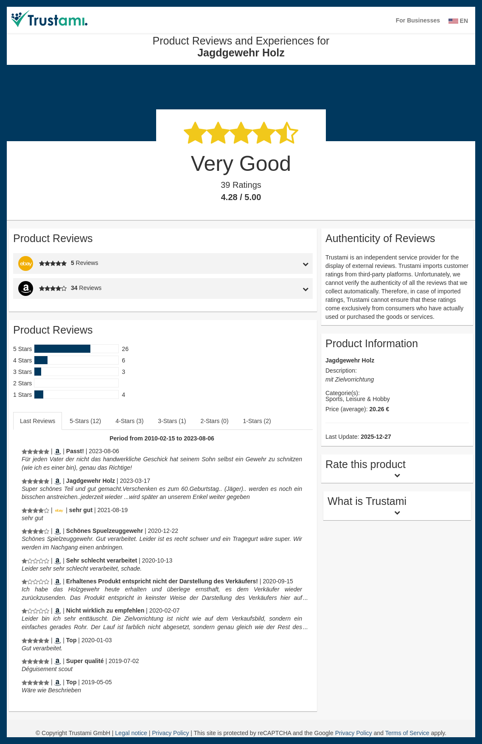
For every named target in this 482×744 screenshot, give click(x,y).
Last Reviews (37, 421)
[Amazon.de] (57, 451)
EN (458, 20)
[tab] (274, 263)
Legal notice (132, 733)
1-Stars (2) (257, 421)
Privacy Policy (171, 733)
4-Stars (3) (129, 421)
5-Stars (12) (85, 421)
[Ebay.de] (59, 510)
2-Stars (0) (214, 421)
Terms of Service (407, 733)
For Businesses (418, 20)
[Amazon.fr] (57, 661)
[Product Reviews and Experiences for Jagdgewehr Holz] (35, 451)
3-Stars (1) (172, 421)
